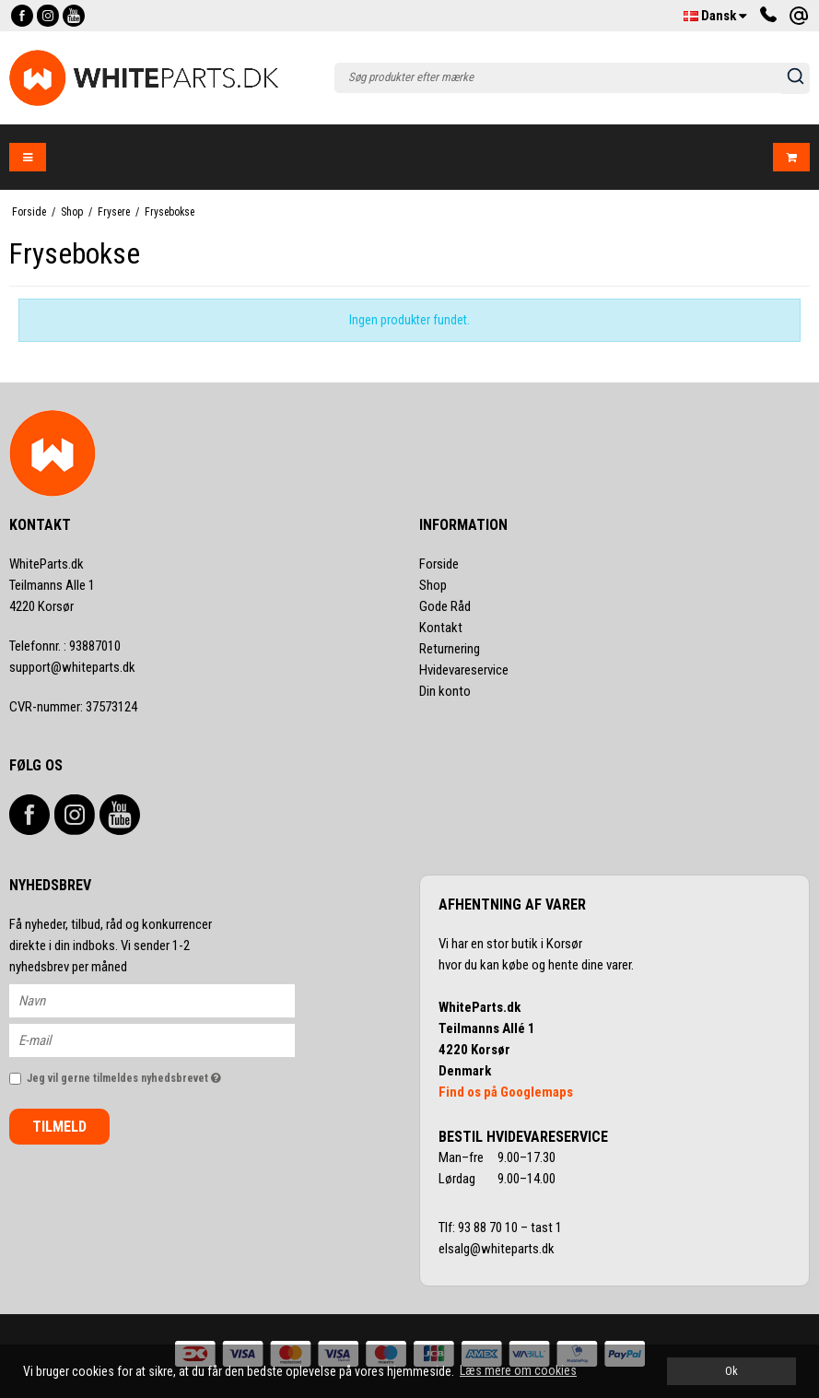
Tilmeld (59, 1126)
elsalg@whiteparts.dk (498, 1248)
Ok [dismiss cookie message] (731, 1371)
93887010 (65, 646)
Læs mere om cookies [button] (518, 1370)
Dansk (715, 15)
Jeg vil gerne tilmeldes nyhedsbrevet (161, 1074)
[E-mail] (168, 1039)
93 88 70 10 (489, 1227)
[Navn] (168, 1000)
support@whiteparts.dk (72, 667)
